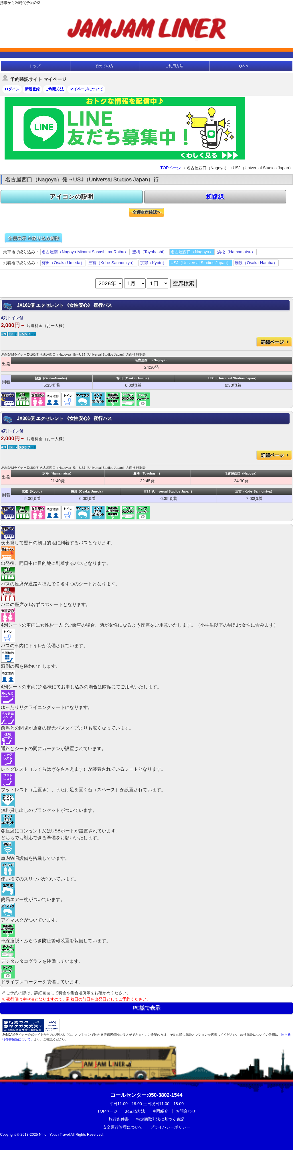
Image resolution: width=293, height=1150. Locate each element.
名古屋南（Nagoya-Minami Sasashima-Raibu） (85, 252)
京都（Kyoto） (153, 262)
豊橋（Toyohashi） (149, 252)
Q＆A (243, 66)
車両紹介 (160, 1111)
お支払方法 (135, 1111)
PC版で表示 (146, 1008)
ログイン (12, 89)
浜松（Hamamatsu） (236, 252)
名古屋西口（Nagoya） (192, 252)
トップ (34, 66)
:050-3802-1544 (146, 1095)
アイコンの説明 (71, 196)
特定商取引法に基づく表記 (160, 1119)
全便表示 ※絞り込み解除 (33, 238)
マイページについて (86, 89)
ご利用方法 (174, 66)
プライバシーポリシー (170, 1127)
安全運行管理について (123, 1127)
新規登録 (32, 89)
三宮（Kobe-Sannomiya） (112, 262)
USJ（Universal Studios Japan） (201, 262)
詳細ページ (272, 342)
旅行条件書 (119, 1119)
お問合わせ (186, 1111)
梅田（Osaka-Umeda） (63, 262)
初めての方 (104, 66)
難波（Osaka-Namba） (256, 262)
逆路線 (215, 196)
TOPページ (170, 168)
